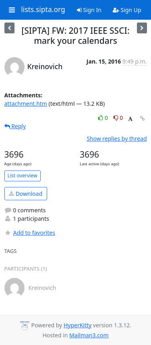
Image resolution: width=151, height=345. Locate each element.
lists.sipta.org (43, 9)
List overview (22, 175)
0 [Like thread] (103, 117)
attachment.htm (25, 103)
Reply (15, 126)
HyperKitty (77, 325)
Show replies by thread (117, 138)
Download (25, 193)
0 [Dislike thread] (118, 117)
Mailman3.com (88, 335)
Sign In (89, 10)
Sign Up (127, 10)
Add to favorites (29, 232)
